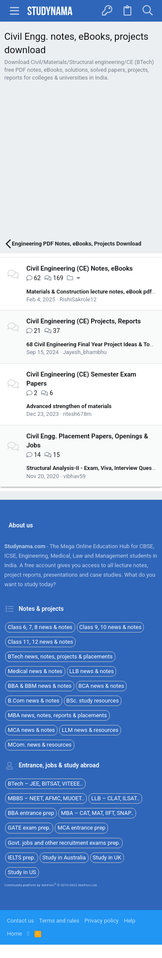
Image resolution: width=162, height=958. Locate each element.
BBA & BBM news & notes (40, 686)
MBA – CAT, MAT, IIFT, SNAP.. (97, 813)
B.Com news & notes (34, 700)
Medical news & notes (35, 671)
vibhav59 (75, 476)
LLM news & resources (90, 730)
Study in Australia (64, 857)
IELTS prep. (21, 857)
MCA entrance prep (81, 827)
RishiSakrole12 (78, 299)
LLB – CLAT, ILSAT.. (115, 798)
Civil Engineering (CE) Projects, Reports (83, 321)
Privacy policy (101, 920)
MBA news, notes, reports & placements (57, 715)
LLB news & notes (92, 671)
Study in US (22, 872)
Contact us (20, 920)
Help (130, 920)
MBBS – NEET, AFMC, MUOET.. (46, 798)
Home (14, 933)
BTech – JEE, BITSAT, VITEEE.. (45, 783)
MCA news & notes (31, 730)
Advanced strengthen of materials (68, 406)
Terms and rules (59, 920)
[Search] (147, 11)
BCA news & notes (101, 686)
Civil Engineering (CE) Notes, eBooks (79, 268)
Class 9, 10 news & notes (110, 627)
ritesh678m (77, 414)
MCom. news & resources (40, 744)
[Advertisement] (81, 161)
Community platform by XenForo (51, 885)
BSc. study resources (93, 700)
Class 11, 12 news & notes (40, 642)
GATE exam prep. (29, 827)
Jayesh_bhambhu (85, 352)
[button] (14, 11)
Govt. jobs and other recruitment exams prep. (64, 843)
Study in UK (107, 857)
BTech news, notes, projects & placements (60, 656)
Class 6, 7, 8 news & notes (40, 627)
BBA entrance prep (31, 813)
